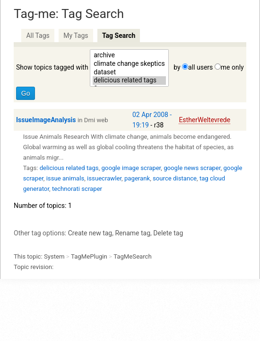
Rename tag (132, 233)
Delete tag (168, 233)
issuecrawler (104, 178)
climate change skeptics (129, 64)
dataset (129, 72)
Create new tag (90, 233)
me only (232, 67)
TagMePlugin (89, 256)
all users (200, 67)
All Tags (37, 35)
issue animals (65, 178)
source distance (175, 178)
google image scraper (131, 167)
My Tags (75, 35)
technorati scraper (77, 188)
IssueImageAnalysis (46, 120)
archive (129, 55)
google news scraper (192, 167)
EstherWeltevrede (204, 120)
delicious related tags (129, 80)
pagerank (137, 178)
